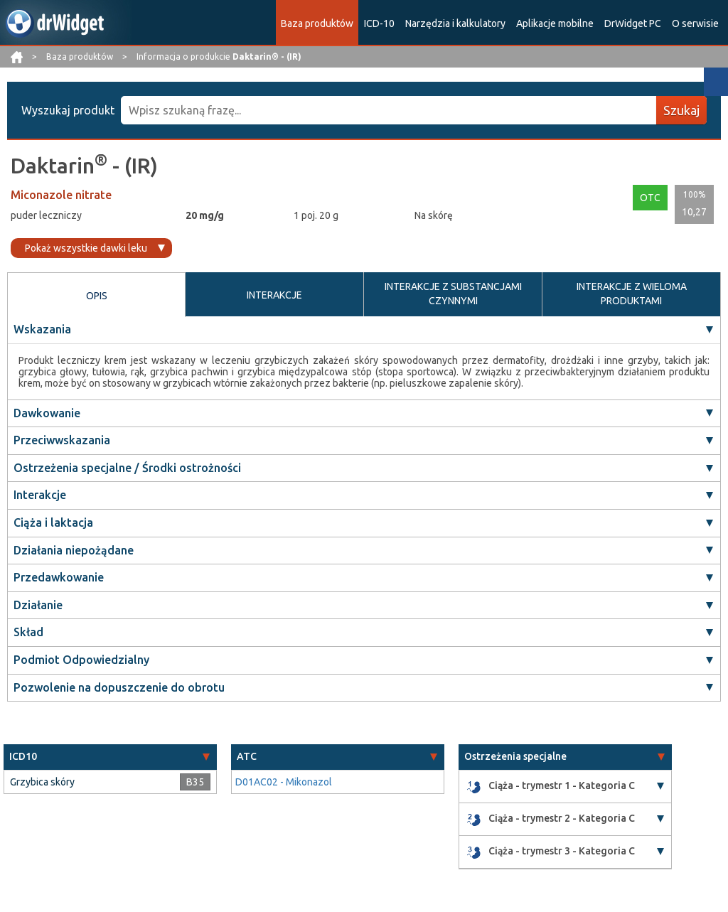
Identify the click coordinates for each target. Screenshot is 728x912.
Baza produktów (317, 23)
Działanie (38, 605)
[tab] (110, 756)
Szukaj (681, 110)
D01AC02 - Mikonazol (283, 782)
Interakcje (40, 494)
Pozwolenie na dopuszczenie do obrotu (119, 687)
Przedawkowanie (59, 577)
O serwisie (695, 23)
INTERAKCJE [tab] (274, 295)
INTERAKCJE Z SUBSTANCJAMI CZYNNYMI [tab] (453, 293)
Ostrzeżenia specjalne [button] (515, 756)
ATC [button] (247, 756)
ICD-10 (379, 23)
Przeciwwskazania (62, 440)
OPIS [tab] (96, 295)
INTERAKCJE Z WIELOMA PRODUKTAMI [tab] (632, 293)
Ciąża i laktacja (53, 522)
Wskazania (42, 329)
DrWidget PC (632, 23)
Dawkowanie (47, 413)
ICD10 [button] (23, 756)
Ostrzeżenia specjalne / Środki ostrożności (127, 467)
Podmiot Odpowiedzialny (81, 659)
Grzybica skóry (42, 782)
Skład (28, 632)
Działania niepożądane (74, 550)
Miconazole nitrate (61, 194)
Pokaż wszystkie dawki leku (86, 248)
